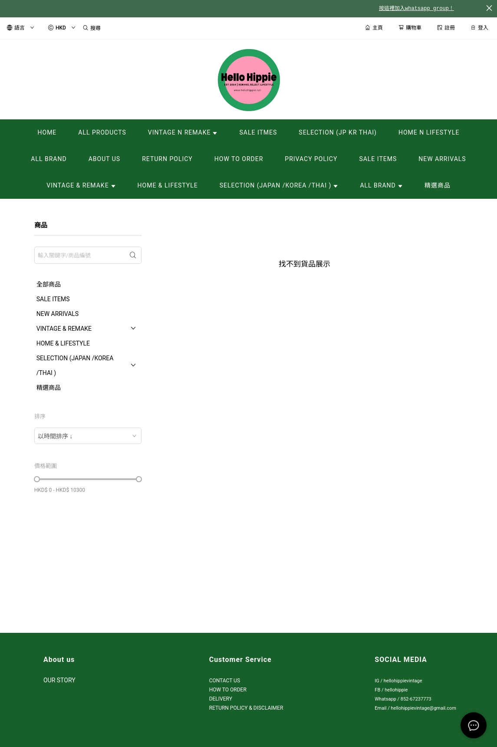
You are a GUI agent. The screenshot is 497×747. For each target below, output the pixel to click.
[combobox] (88, 436)
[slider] (37, 479)
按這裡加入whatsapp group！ (416, 8)
